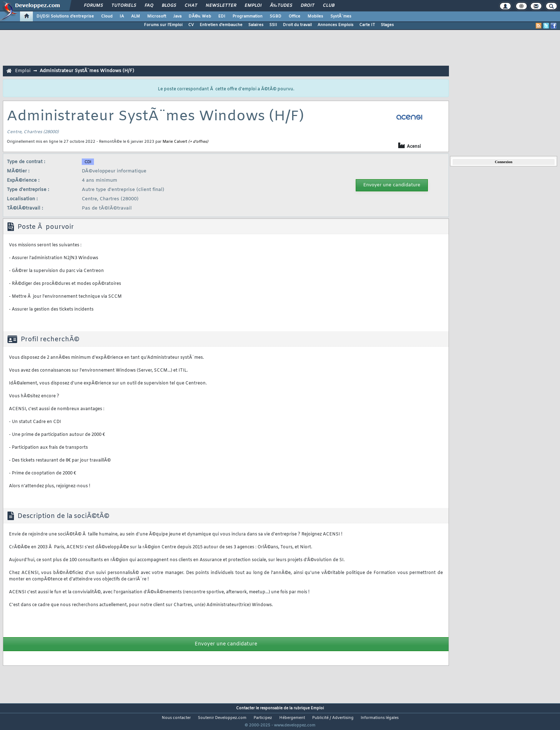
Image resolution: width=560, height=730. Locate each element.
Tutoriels (124, 6)
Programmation (247, 16)
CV (191, 24)
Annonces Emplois (336, 24)
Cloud (106, 16)
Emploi (253, 6)
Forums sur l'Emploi (163, 24)
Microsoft (156, 16)
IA (122, 16)
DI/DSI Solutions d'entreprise (65, 16)
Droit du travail (297, 24)
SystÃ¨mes (340, 16)
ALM (135, 16)
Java (177, 16)
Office (294, 16)
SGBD (275, 16)
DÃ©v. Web (200, 16)
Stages (387, 24)
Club (328, 6)
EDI (221, 16)
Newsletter (221, 6)
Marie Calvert (174, 141)
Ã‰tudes (281, 6)
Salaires (256, 24)
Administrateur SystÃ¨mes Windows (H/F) (87, 71)
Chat (191, 6)
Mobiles (315, 16)
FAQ (149, 6)
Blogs (169, 6)
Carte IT (367, 24)
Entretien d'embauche (221, 24)
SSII (273, 24)
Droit (307, 6)
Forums (93, 6)
